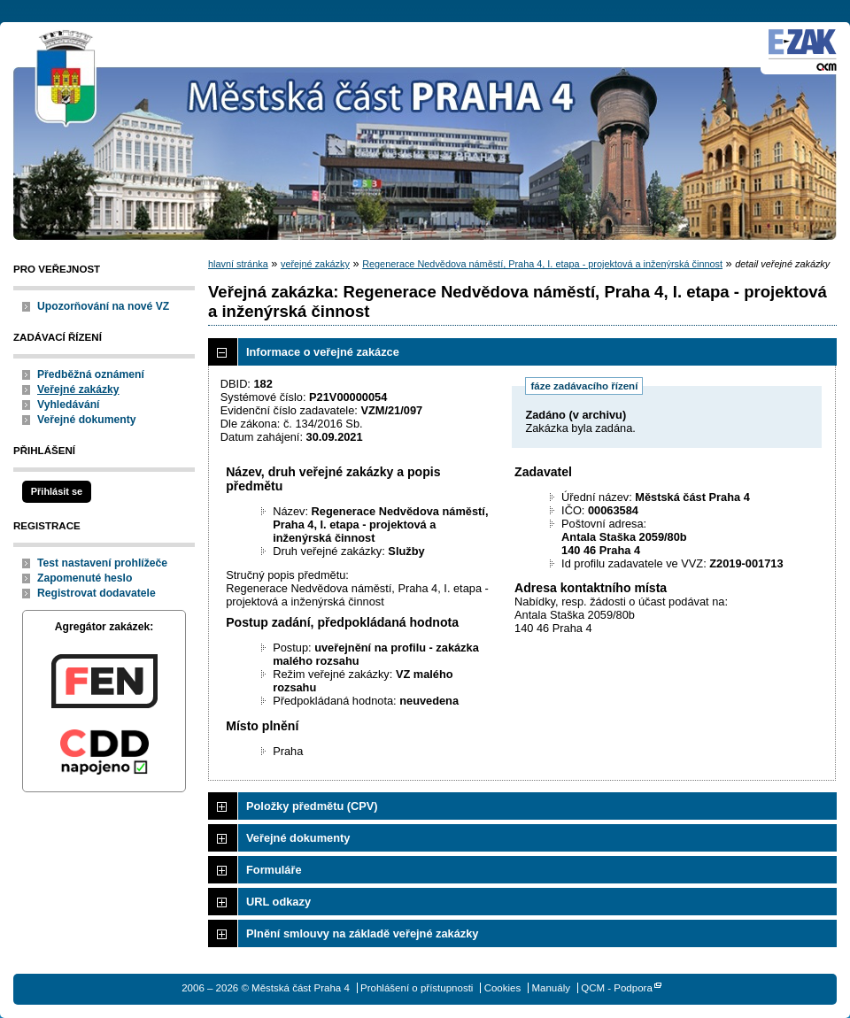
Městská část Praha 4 (66, 79)
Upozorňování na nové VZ (103, 306)
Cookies (503, 988)
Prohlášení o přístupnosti (416, 988)
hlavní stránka (238, 263)
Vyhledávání (68, 404)
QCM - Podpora (617, 988)
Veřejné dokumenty (86, 419)
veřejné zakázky (315, 263)
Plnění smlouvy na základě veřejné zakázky (362, 933)
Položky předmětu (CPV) (312, 806)
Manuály (550, 988)
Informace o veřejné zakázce (322, 352)
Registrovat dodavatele (96, 593)
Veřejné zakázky (78, 389)
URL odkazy (278, 901)
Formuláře (274, 869)
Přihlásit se (56, 491)
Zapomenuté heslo (84, 578)
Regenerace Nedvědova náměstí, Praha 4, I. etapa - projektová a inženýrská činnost (542, 263)
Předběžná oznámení (90, 374)
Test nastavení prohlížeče (102, 563)
